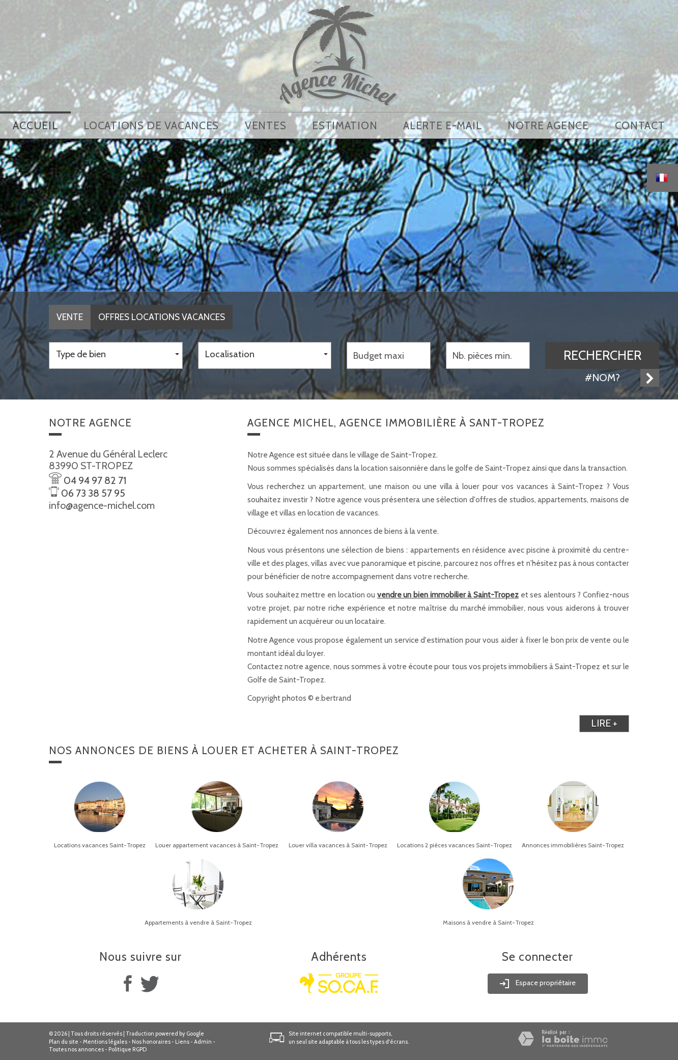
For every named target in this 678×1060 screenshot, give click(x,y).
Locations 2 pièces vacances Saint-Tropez (454, 844)
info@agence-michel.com (102, 504)
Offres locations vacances (161, 315)
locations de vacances (151, 125)
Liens (182, 1040)
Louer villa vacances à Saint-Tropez (338, 844)
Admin (203, 1040)
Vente (69, 315)
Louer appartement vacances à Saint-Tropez (216, 844)
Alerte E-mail (442, 125)
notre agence (547, 125)
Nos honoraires (151, 1040)
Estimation (344, 125)
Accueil (35, 125)
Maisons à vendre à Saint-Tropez (488, 921)
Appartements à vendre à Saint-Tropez (198, 921)
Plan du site (63, 1040)
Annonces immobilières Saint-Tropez (573, 844)
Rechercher (602, 353)
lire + (604, 722)
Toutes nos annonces (76, 1048)
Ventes (265, 125)
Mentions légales (105, 1040)
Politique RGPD (127, 1048)
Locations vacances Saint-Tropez (100, 844)
